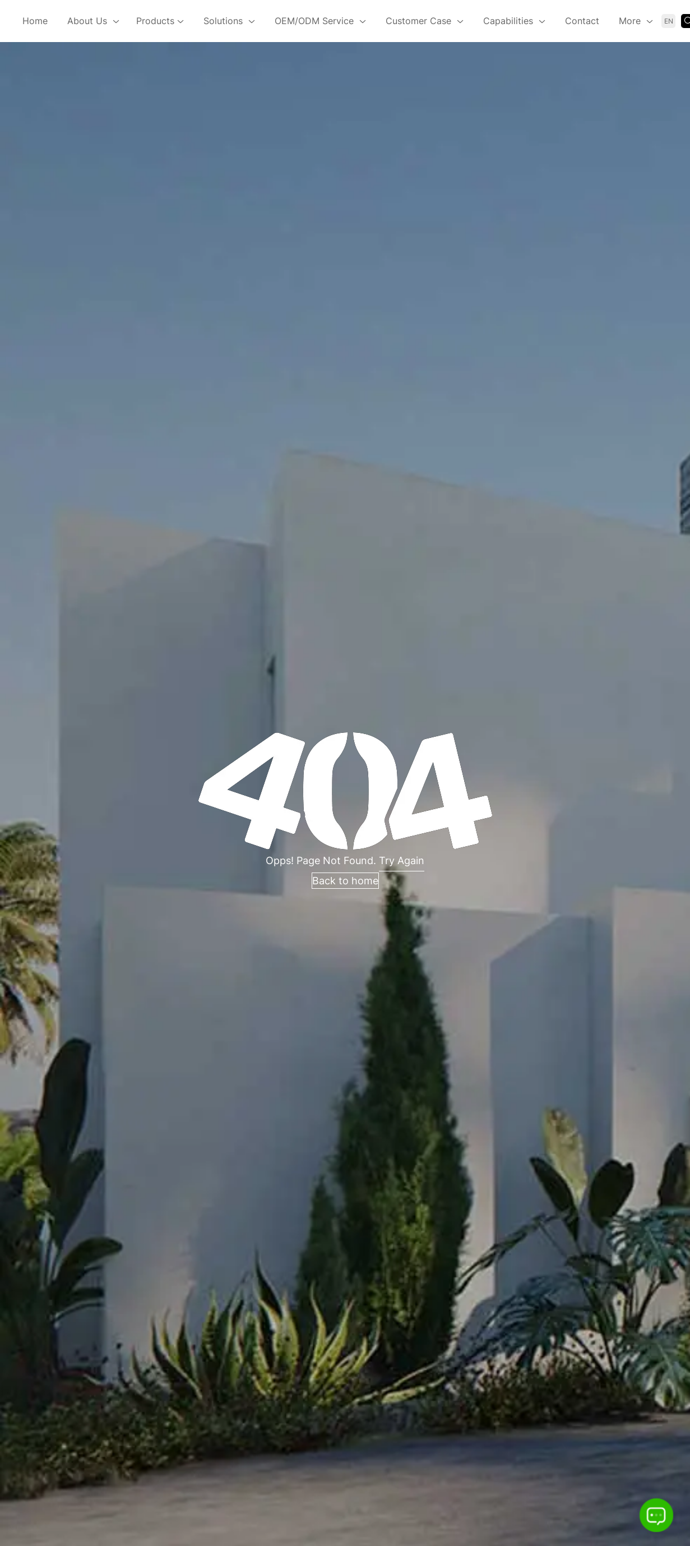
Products (160, 21)
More (630, 20)
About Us (87, 20)
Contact (582, 20)
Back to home (345, 881)
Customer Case (418, 20)
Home (35, 20)
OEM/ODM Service (314, 20)
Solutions (223, 20)
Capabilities (508, 20)
